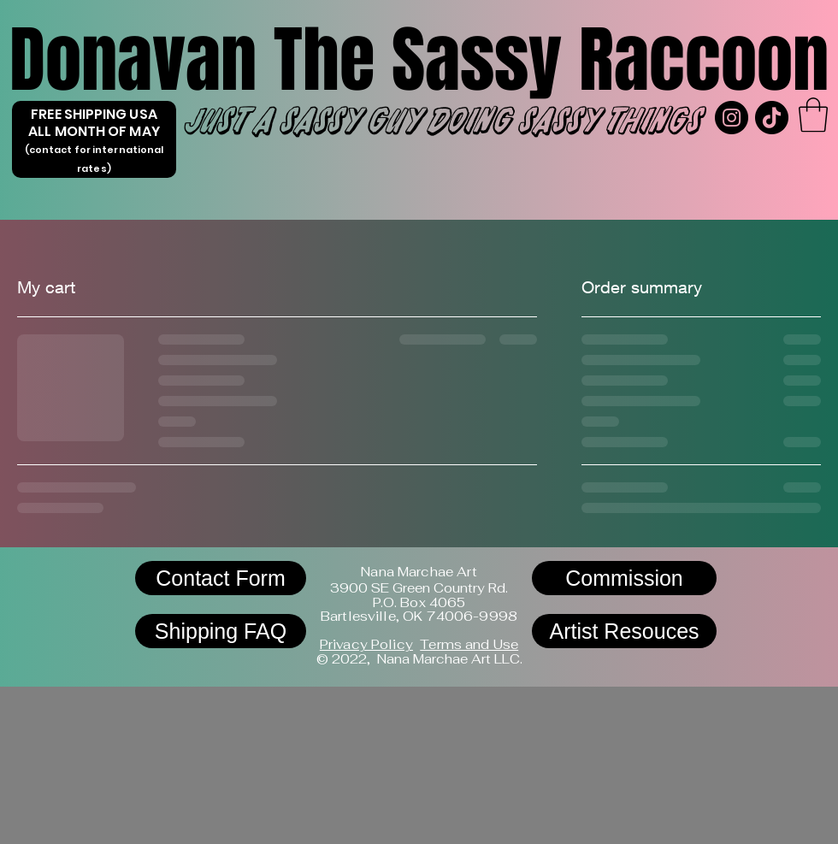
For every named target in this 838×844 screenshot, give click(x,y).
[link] (813, 114)
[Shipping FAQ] (220, 631)
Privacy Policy (366, 644)
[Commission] (624, 578)
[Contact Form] (220, 578)
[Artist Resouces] (624, 631)
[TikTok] (771, 117)
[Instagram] (731, 117)
